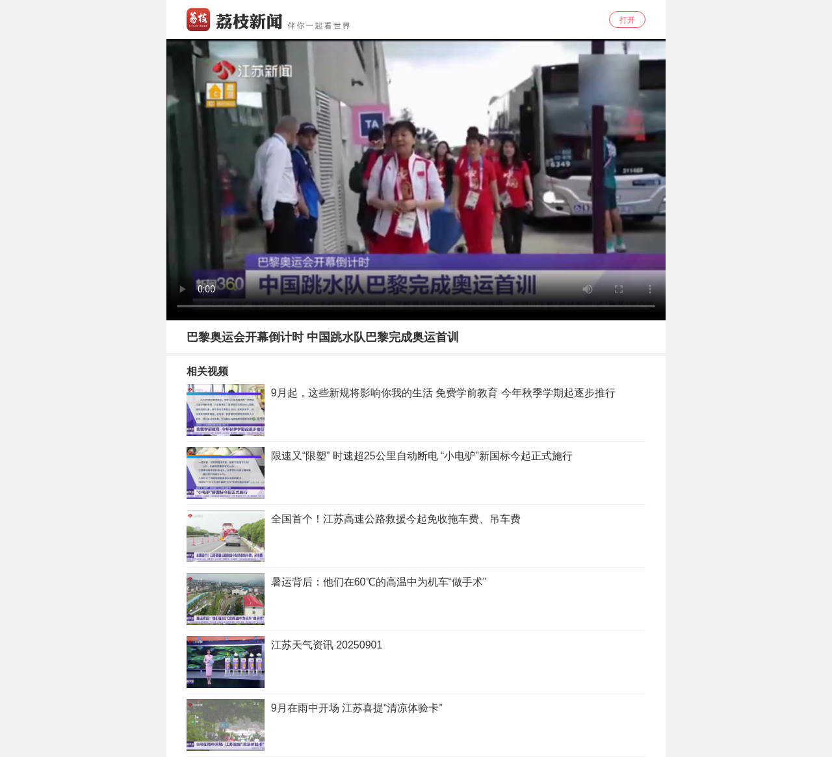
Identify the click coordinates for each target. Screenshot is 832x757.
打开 (627, 20)
